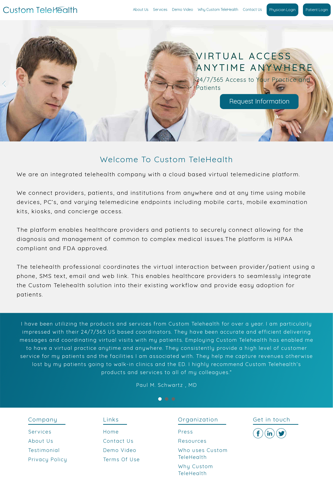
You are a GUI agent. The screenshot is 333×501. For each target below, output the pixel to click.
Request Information (259, 101)
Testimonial (44, 450)
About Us (140, 9)
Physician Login (282, 9)
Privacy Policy (47, 459)
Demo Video (182, 9)
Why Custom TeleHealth (218, 9)
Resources (192, 441)
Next (329, 84)
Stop (331, 147)
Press (185, 431)
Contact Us (252, 9)
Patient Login (317, 9)
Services (160, 9)
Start (327, 147)
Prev (4, 84)
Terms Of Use (121, 459)
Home (111, 431)
